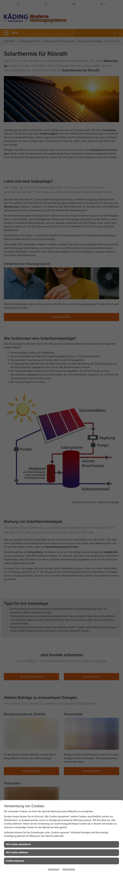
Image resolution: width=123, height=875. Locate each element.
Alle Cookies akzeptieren (18, 844)
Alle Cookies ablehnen (17, 852)
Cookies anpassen (15, 861)
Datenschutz (68, 869)
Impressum (53, 869)
